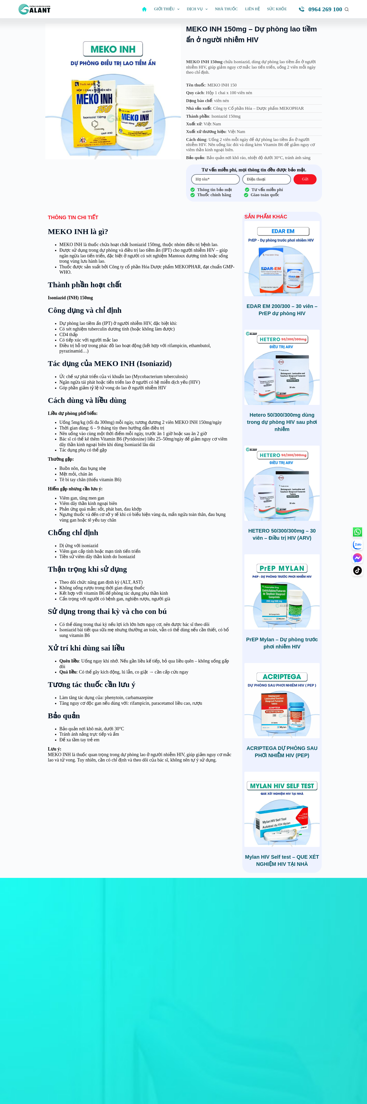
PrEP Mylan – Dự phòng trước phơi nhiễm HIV (282, 643)
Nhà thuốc (226, 9)
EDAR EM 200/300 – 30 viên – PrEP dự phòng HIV (282, 309)
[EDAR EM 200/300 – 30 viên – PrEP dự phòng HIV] (282, 258)
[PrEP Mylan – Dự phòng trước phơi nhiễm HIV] (282, 592)
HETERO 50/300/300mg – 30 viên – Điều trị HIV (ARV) (282, 534)
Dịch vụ (198, 9)
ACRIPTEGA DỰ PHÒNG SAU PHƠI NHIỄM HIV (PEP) (282, 751)
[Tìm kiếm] (347, 9)
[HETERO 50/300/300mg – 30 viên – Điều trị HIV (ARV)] (282, 483)
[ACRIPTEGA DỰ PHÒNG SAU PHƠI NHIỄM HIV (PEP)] (282, 700)
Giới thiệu (167, 9)
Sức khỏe (277, 9)
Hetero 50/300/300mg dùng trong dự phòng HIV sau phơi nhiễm (282, 422)
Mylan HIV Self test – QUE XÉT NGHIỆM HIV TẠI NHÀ (282, 860)
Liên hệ (252, 9)
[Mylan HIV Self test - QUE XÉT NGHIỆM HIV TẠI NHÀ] (282, 809)
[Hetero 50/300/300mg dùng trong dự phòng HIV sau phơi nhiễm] (282, 367)
